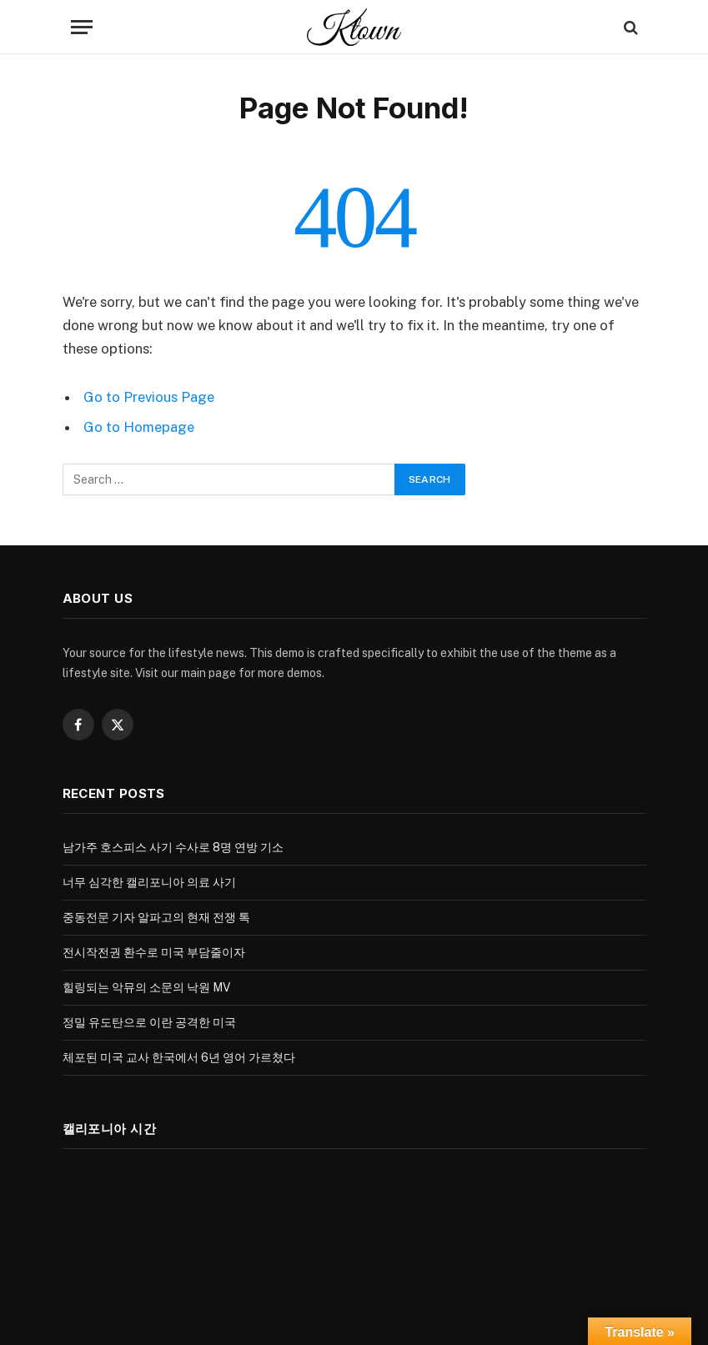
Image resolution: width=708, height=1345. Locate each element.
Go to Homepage (138, 427)
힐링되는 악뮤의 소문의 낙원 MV (146, 987)
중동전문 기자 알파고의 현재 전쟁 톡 (156, 917)
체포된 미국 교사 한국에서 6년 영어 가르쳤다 (179, 1057)
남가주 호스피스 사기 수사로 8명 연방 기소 (173, 847)
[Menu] (82, 27)
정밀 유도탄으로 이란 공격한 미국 (149, 1022)
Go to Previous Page (148, 397)
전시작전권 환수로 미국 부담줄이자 (154, 952)
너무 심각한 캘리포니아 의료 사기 (149, 882)
